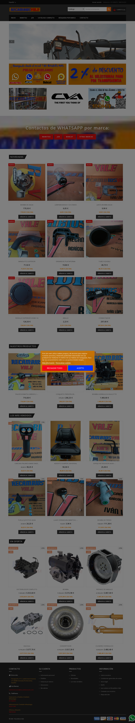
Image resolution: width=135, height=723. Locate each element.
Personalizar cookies (63, 363)
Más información (48, 363)
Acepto (80, 368)
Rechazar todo (54, 368)
